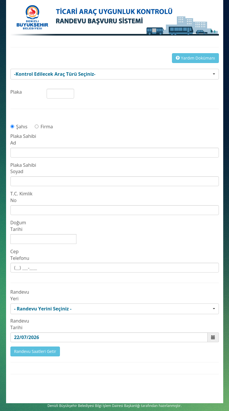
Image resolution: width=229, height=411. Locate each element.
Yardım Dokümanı (195, 58)
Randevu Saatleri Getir (35, 351)
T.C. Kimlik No (21, 196)
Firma (44, 126)
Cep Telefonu (19, 254)
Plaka (16, 92)
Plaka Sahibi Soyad (23, 168)
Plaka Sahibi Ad (23, 139)
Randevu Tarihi (19, 324)
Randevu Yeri (19, 295)
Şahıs (19, 126)
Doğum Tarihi (18, 225)
